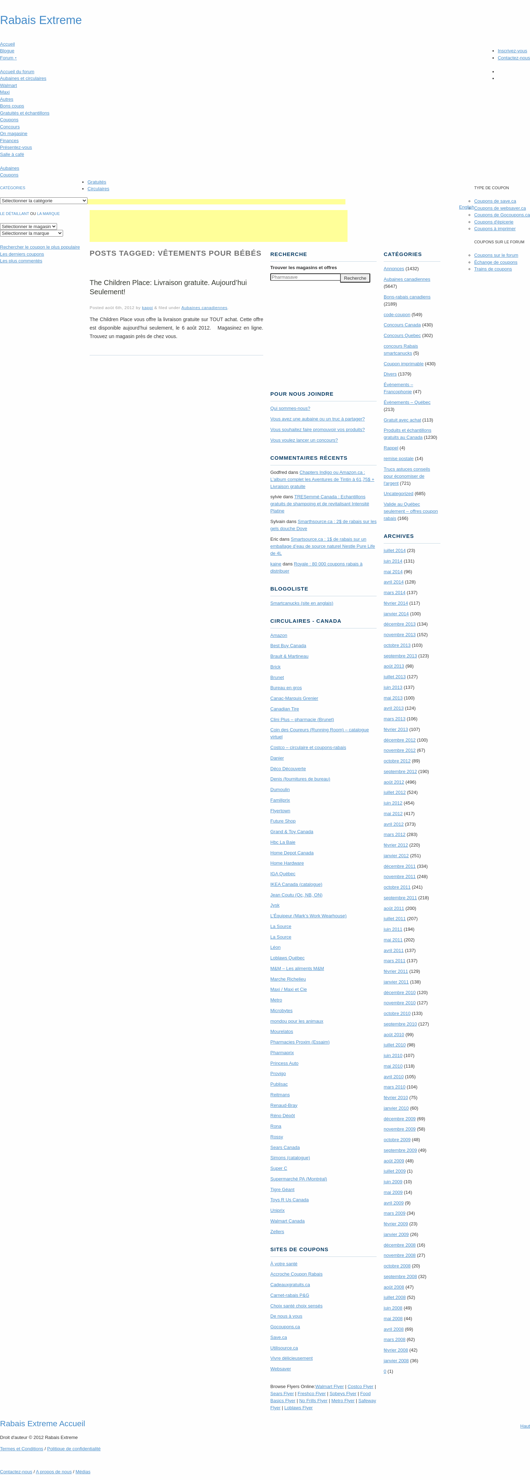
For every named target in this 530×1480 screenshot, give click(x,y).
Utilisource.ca (284, 1348)
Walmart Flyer (329, 1386)
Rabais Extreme (41, 20)
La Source (280, 926)
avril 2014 (394, 582)
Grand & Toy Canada (291, 831)
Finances (9, 140)
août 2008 (394, 1287)
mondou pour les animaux (296, 1021)
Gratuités (97, 182)
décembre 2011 (400, 866)
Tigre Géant (282, 1189)
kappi (147, 307)
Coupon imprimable (404, 363)
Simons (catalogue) (290, 1157)
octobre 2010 (397, 1013)
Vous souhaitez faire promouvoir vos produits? (317, 429)
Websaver (280, 1368)
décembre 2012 (400, 740)
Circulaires (98, 188)
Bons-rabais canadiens (407, 297)
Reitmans (280, 1094)
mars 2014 (394, 592)
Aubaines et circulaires (23, 78)
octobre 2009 (397, 1139)
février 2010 (396, 1097)
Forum (8, 57)
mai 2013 (393, 698)
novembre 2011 (400, 876)
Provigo (278, 1073)
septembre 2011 (400, 897)
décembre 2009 (400, 1118)
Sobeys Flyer (342, 1393)
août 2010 (394, 1034)
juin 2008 (393, 1308)
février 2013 (396, 729)
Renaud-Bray (284, 1105)
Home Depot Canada (292, 852)
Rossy (276, 1136)
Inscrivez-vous (512, 50)
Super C (278, 1168)
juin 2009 (393, 1181)
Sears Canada (285, 1147)
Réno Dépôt (282, 1115)
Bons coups (12, 106)
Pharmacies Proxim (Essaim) (300, 1042)
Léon (275, 947)
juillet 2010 (395, 1044)
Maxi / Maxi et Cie (288, 989)
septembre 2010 (400, 1024)
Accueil (7, 44)
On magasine (13, 133)
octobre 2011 (397, 887)
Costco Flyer (360, 1386)
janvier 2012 (396, 855)
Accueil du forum (17, 71)
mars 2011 (394, 960)
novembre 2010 (400, 1002)
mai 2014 (393, 571)
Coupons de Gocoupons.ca (502, 214)
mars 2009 (394, 1213)
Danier (277, 758)
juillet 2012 (395, 792)
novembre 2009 (400, 1129)
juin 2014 (393, 561)
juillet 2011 (395, 918)
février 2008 (396, 1350)
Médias (82, 1471)
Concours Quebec (402, 335)
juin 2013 (393, 687)
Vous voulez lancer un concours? (304, 440)
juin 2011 (393, 929)
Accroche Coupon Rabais (296, 1274)
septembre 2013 (400, 655)
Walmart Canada (287, 1221)
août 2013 (394, 666)
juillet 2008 (395, 1297)
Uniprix (277, 1210)
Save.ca (278, 1337)
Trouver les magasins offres (303, 267)
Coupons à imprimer (494, 228)
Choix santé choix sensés (296, 1305)
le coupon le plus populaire (40, 247)
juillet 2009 (395, 1171)
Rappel (391, 448)
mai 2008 (393, 1318)
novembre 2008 (400, 1255)
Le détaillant (14, 213)
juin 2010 (393, 1055)
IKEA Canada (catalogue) (296, 884)
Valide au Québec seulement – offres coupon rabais (411, 511)
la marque (48, 213)
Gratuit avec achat (402, 420)
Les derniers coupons (22, 254)
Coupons (9, 119)
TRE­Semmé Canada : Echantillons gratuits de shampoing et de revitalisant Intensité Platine (319, 503)
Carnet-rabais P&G (289, 1295)
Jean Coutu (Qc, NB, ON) (296, 895)
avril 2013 (394, 708)
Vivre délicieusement (291, 1358)
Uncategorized (398, 493)
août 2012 (394, 782)
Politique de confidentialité (74, 1448)
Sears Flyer (282, 1393)
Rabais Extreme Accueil (42, 1423)
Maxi (5, 92)
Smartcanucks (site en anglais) (301, 603)
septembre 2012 (400, 771)
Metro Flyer (343, 1400)
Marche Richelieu (288, 979)
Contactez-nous (514, 57)
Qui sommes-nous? (290, 408)
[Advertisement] (216, 201)
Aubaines (9, 168)
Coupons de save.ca (495, 201)
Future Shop (283, 821)
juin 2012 (393, 803)
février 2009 (396, 1223)
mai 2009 (393, 1192)
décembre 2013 (400, 624)
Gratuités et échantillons (24, 113)
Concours (10, 126)
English (466, 207)
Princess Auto (284, 1063)
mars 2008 (394, 1339)
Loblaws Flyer (298, 1407)
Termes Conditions (21, 1448)
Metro (276, 1000)
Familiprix (280, 800)
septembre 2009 (400, 1150)
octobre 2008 (397, 1266)
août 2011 (394, 908)
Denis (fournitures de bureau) (300, 779)
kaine (275, 564)
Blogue (7, 50)
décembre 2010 (400, 992)
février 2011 (396, 971)
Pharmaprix (282, 1052)
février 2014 (396, 603)
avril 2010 (394, 1076)
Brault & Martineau (289, 656)
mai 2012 (393, 813)
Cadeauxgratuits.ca (290, 1284)
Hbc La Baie (282, 842)
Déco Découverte (288, 768)
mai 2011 (393, 939)
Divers (390, 374)
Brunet (277, 677)
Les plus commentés (21, 260)
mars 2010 (394, 1087)
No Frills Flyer (313, 1400)
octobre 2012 (397, 761)
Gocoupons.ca (285, 1326)
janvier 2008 (396, 1360)
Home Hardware (287, 863)
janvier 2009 (396, 1234)
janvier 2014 (396, 613)
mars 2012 (394, 834)
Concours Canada (402, 324)
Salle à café (12, 154)
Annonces (394, 268)
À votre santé (284, 1263)
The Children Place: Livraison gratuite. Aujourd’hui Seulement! (168, 287)
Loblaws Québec (287, 957)
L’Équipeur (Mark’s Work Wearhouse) (308, 915)
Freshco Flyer (312, 1393)
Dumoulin (280, 789)
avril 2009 (394, 1203)
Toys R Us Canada (289, 1199)
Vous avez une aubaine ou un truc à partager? (317, 419)
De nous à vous (286, 1316)
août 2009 (394, 1160)
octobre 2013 (397, 645)
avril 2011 (394, 950)
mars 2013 (394, 718)
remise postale (399, 458)
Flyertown (280, 810)
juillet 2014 (395, 550)
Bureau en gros (286, 687)
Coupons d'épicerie (493, 222)
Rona (275, 1126)
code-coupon (397, 314)
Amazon (278, 635)
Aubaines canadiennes (204, 307)
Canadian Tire (284, 709)
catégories (12, 188)
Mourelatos (281, 1031)
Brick (275, 666)
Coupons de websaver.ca (500, 208)
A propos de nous (54, 1471)
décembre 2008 (400, 1245)
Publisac (279, 1084)
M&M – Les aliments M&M (297, 968)
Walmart (8, 85)
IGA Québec (282, 873)
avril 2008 (394, 1329)
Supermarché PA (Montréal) (298, 1179)
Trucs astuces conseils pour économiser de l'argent (407, 476)
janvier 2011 (396, 982)
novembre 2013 (400, 634)
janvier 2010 (396, 1108)
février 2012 (396, 845)
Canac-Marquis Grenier (294, 698)
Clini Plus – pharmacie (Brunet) (302, 719)
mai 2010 (393, 1066)
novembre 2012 (400, 750)
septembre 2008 (400, 1276)
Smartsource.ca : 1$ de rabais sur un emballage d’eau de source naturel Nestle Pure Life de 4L (322, 546)
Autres (6, 99)
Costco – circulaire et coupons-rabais (308, 747)
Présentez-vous (16, 147)
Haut (525, 1426)
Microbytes (281, 1010)
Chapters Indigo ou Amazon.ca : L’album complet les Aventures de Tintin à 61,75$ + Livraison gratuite (322, 479)
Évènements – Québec (407, 402)
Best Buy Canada (288, 645)
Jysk (275, 905)
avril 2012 (394, 824)
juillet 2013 (395, 676)
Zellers (277, 1231)
